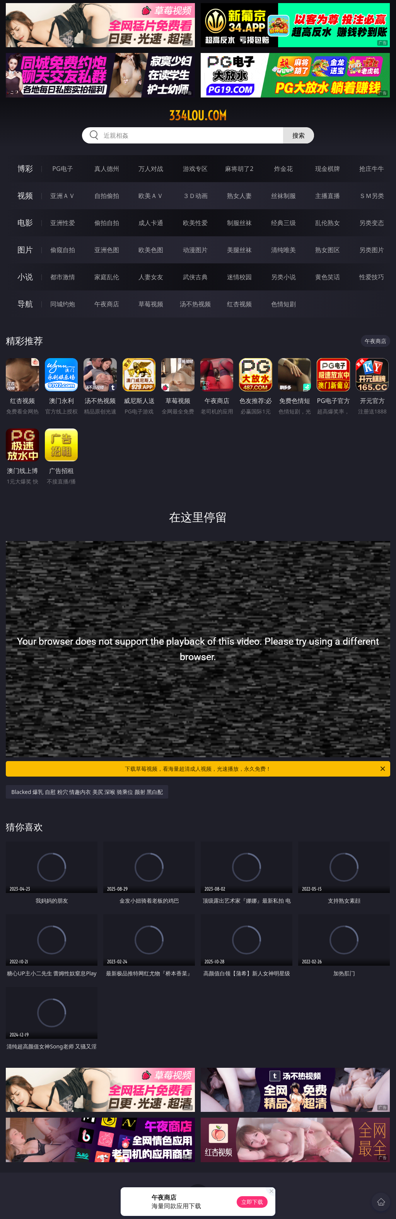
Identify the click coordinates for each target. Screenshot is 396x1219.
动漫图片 (195, 250)
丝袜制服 (283, 195)
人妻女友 (150, 277)
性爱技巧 (371, 277)
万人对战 (150, 168)
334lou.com (198, 115)
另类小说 (283, 277)
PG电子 (62, 168)
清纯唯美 (283, 250)
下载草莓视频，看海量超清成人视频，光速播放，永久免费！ (255, 768)
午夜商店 (106, 304)
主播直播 (327, 195)
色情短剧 (283, 304)
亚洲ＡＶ (62, 195)
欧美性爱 (195, 223)
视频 (25, 195)
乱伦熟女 (327, 223)
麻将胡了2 (239, 168)
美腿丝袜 (239, 250)
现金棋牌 (327, 168)
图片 (25, 249)
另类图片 (371, 250)
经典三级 (283, 223)
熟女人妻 (239, 195)
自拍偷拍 (106, 195)
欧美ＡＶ (150, 195)
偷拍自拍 (106, 223)
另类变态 (371, 223)
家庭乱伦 (106, 277)
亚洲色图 (106, 250)
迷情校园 (239, 277)
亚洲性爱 (62, 223)
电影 (25, 222)
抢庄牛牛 (371, 168)
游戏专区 (195, 168)
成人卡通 (150, 223)
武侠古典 (195, 277)
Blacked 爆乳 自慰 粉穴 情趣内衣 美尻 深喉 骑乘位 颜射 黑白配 (87, 792)
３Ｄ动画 (195, 195)
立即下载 (252, 1201)
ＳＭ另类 (371, 195)
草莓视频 (150, 304)
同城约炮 (62, 304)
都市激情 (62, 277)
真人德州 (106, 168)
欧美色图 (150, 250)
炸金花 (283, 168)
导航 (25, 304)
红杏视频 (239, 304)
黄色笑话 (327, 277)
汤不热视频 (195, 304)
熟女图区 (327, 250)
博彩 (25, 168)
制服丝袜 (239, 223)
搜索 (298, 135)
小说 (25, 276)
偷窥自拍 (62, 250)
